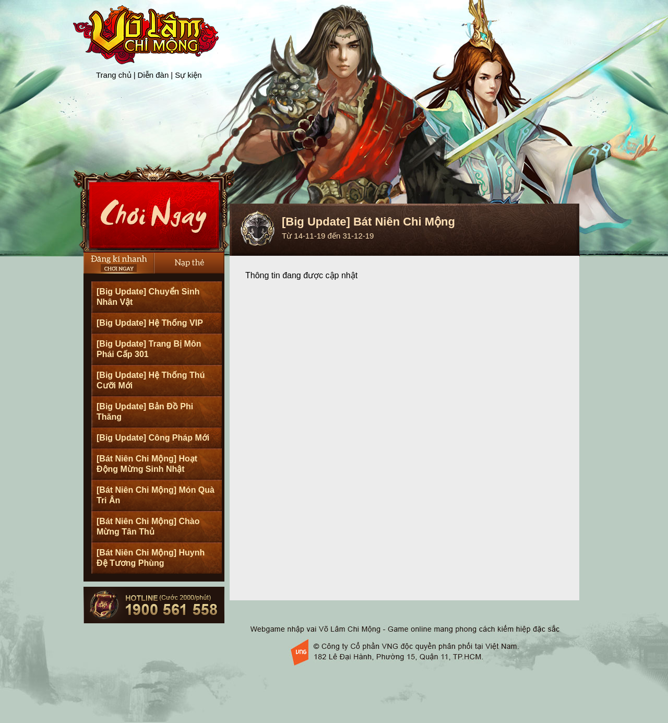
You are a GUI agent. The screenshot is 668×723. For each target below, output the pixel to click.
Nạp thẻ (189, 263)
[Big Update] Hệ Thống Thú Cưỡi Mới (151, 380)
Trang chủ (114, 75)
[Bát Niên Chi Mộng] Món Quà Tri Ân (155, 495)
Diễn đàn (153, 75)
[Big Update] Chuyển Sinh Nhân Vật (148, 296)
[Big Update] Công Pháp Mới (153, 437)
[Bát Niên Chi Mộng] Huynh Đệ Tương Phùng (151, 557)
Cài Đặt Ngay (154, 208)
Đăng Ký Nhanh (119, 263)
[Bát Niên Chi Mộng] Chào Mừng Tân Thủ (148, 526)
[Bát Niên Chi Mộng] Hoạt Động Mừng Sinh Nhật (147, 463)
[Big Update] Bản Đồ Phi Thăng (145, 411)
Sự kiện (188, 75)
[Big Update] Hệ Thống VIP (150, 322)
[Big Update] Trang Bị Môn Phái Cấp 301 (149, 349)
